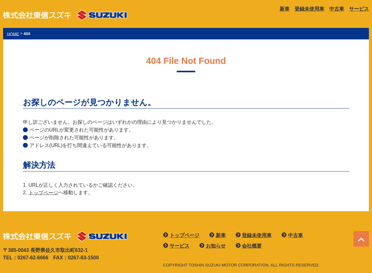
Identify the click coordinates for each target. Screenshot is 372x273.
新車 (285, 8)
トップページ (43, 192)
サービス (359, 8)
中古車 (336, 8)
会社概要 (252, 245)
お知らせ (216, 245)
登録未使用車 (309, 8)
